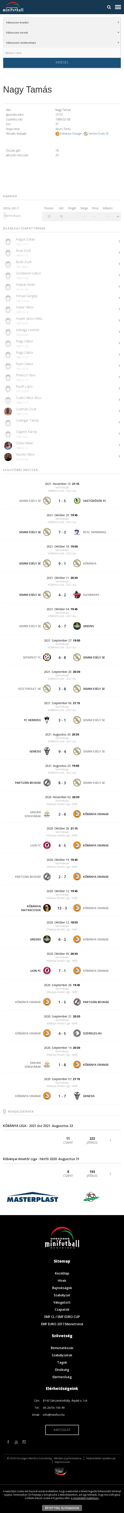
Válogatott (62, 1302)
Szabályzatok (62, 1355)
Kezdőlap (62, 1273)
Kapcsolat (62, 1430)
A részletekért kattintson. (85, 1498)
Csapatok (62, 1309)
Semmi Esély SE (98, 133)
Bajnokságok (62, 1288)
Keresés (62, 62)
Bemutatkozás (62, 1348)
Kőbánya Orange (70, 133)
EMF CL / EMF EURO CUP (62, 1317)
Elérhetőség (62, 1377)
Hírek (62, 1280)
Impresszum (62, 1462)
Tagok (62, 1362)
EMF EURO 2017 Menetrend (62, 1324)
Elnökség (62, 1369)
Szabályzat (62, 1295)
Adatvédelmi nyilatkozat (100, 1458)
